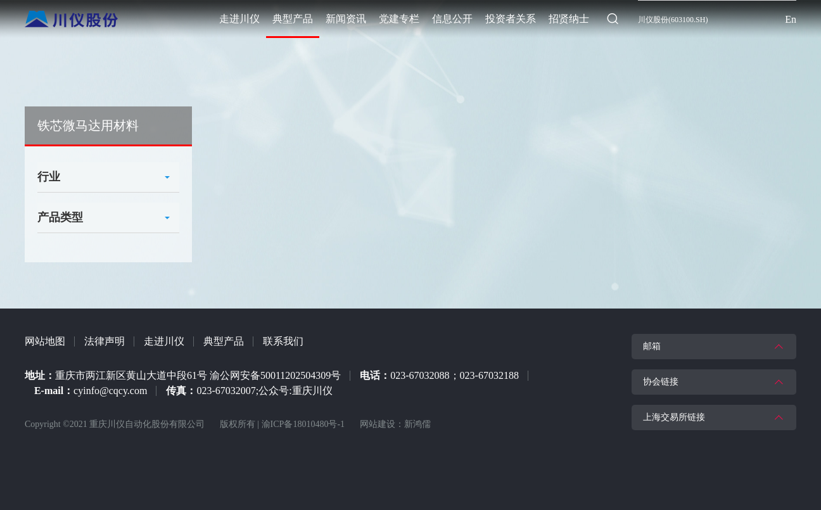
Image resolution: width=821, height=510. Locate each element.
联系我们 (283, 341)
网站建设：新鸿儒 (395, 424)
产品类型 (60, 217)
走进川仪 (164, 341)
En (790, 19)
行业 (48, 176)
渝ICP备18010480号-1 (303, 424)
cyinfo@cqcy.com (110, 390)
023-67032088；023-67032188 (454, 375)
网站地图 (45, 341)
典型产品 (223, 341)
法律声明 (104, 341)
